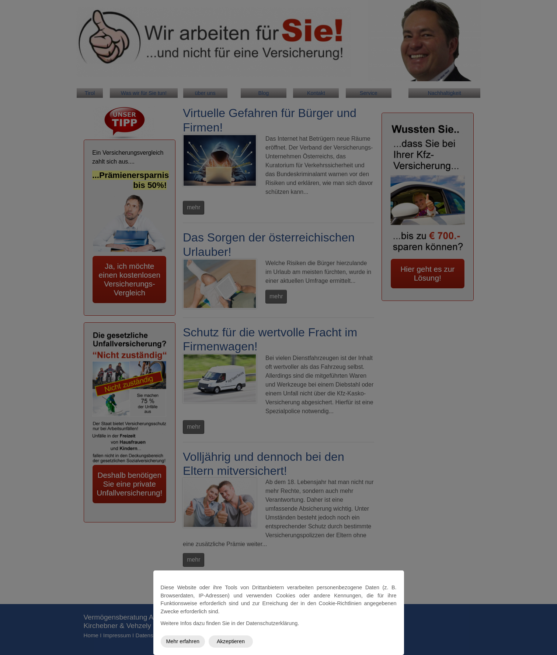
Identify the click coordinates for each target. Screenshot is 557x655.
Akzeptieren (231, 641)
